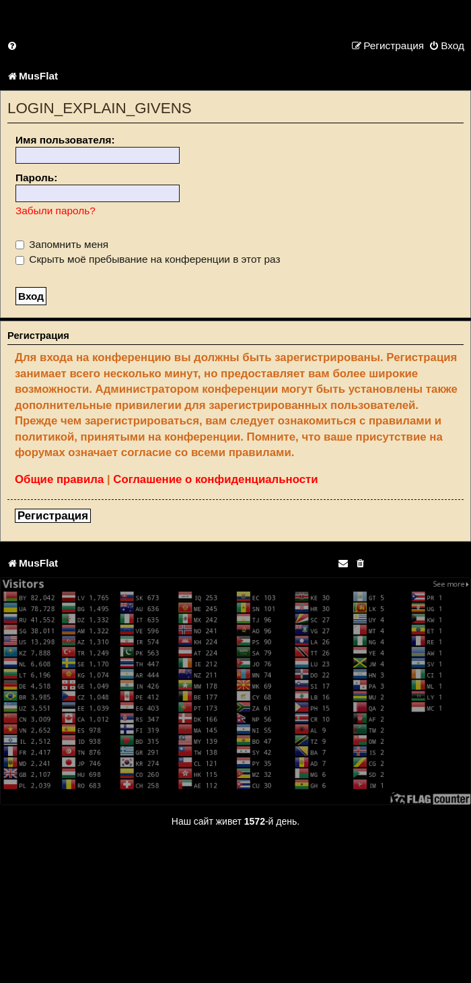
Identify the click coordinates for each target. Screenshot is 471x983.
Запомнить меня (61, 244)
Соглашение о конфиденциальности (215, 479)
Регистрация (52, 515)
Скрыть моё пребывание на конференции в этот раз (148, 259)
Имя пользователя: (65, 140)
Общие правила (59, 479)
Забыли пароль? (55, 210)
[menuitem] (13, 45)
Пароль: (36, 177)
